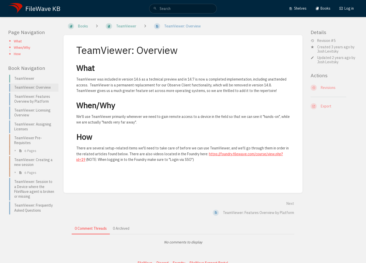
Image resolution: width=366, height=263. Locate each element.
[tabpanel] (183, 242)
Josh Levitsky (328, 51)
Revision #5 (323, 41)
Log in (346, 8)
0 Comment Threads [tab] (91, 228)
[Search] (155, 8)
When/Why (22, 47)
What (18, 41)
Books (322, 8)
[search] (183, 8)
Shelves (298, 8)
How (17, 54)
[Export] (334, 106)
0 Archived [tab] (121, 228)
